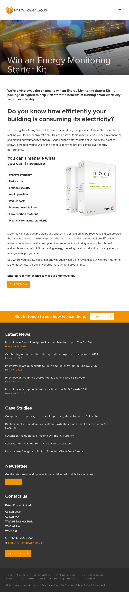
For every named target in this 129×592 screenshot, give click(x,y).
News (42, 579)
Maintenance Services (93, 575)
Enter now (18, 284)
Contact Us (89, 579)
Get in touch (18, 553)
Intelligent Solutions (66, 575)
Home (9, 575)
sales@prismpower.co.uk (25, 543)
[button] (120, 10)
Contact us (102, 316)
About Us (11, 579)
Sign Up (14, 482)
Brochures (55, 579)
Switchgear (23, 575)
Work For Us (72, 579)
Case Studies (27, 579)
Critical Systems (42, 575)
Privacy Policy (83, 585)
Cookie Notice (100, 585)
